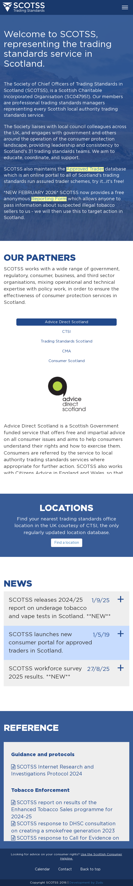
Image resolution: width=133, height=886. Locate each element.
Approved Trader (85, 169)
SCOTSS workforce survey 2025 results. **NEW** (66, 671)
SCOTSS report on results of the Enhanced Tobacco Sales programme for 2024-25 (62, 809)
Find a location (66, 542)
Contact (65, 869)
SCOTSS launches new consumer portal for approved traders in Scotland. (66, 641)
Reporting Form (49, 199)
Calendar (42, 869)
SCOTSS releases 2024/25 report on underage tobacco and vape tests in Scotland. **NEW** (66, 606)
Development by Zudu (86, 882)
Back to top (90, 869)
